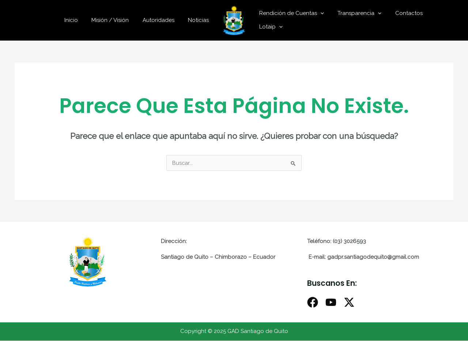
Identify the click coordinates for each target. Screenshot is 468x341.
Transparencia (355, 13)
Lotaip (269, 26)
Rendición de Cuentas (290, 13)
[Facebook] (312, 302)
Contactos (402, 13)
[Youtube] (330, 302)
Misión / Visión (117, 20)
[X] (349, 302)
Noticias (199, 20)
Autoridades (162, 20)
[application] (319, 13)
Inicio (80, 20)
